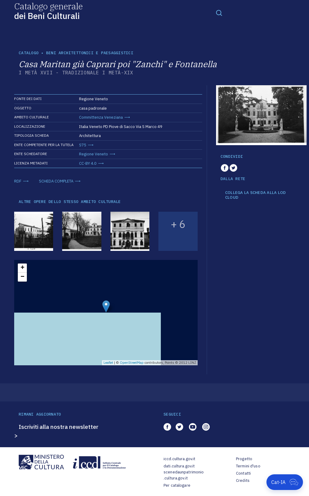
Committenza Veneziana (101, 117)
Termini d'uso (248, 466)
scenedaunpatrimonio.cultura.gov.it (184, 475)
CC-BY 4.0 (88, 163)
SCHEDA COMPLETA (56, 181)
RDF (17, 181)
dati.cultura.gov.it (179, 466)
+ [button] (22, 268)
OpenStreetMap (132, 362)
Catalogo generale (48, 11)
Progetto (244, 458)
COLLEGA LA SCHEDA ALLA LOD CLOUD (255, 195)
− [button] (22, 277)
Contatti (243, 473)
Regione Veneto (93, 154)
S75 (82, 145)
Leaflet (108, 362)
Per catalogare (177, 485)
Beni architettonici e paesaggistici (89, 52)
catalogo (29, 52)
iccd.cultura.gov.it (179, 458)
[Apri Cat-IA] (284, 482)
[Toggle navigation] (219, 12)
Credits (243, 480)
